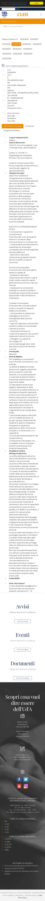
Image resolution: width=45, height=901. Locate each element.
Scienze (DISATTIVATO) (14, 868)
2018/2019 (16, 44)
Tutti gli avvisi (22, 621)
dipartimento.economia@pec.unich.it (24, 812)
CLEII (5, 26)
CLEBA (7, 842)
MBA (7, 850)
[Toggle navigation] (41, 9)
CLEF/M (8, 847)
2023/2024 (27, 49)
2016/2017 (34, 39)
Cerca (18, 9)
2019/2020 (26, 44)
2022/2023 (17, 49)
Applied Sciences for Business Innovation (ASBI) (22, 872)
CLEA (7, 824)
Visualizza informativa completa (18, 4)
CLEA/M (8, 839)
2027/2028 (6, 58)
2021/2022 (6, 49)
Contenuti (29, 126)
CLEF (7, 829)
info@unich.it (24, 755)
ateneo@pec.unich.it (24, 757)
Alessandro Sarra (14, 108)
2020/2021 (37, 44)
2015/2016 (24, 39)
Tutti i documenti (22, 678)
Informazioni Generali (12, 126)
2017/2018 (6, 44)
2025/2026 (17, 54)
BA (6, 821)
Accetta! (36, 3)
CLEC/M (8, 844)
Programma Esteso (11, 130)
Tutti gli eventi (22, 650)
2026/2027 (28, 54)
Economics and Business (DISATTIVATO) (21, 866)
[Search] (8, 9)
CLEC (7, 827)
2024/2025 (6, 54)
